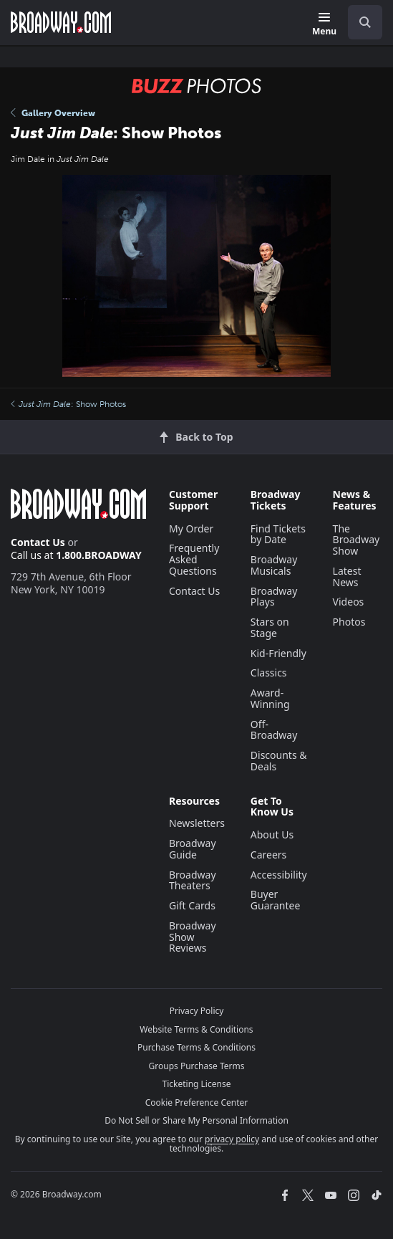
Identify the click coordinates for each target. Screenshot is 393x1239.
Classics (269, 672)
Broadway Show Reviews (192, 937)
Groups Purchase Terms (197, 1066)
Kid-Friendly (278, 653)
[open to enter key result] (365, 22)
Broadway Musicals (274, 565)
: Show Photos (68, 404)
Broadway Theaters (192, 880)
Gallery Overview (53, 113)
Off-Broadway (274, 729)
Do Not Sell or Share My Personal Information (196, 1120)
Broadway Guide (192, 848)
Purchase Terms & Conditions (196, 1047)
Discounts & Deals (279, 760)
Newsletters (197, 823)
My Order (191, 528)
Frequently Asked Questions (194, 559)
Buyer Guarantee (276, 899)
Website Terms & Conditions (196, 1029)
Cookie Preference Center (196, 1102)
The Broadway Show (356, 540)
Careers (268, 854)
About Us (272, 834)
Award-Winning (270, 698)
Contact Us (38, 542)
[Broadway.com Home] (61, 22)
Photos (349, 621)
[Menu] (324, 24)
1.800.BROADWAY (99, 555)
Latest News (347, 576)
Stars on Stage (270, 627)
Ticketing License (196, 1084)
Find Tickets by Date (278, 534)
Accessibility (279, 874)
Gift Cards (192, 905)
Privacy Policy (197, 1011)
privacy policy (232, 1139)
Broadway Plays (274, 596)
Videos (348, 601)
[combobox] (359, 22)
